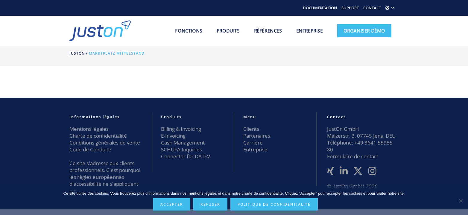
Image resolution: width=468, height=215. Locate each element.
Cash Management (183, 142)
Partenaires (256, 135)
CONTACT (372, 7)
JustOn (77, 53)
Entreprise (255, 149)
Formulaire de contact (352, 156)
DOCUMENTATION (320, 7)
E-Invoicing (173, 135)
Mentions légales (89, 128)
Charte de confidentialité (98, 135)
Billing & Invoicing (181, 128)
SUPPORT (350, 7)
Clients (251, 128)
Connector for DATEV (185, 156)
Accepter (171, 204)
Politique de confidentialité (274, 204)
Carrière (253, 142)
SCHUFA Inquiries (181, 149)
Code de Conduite (90, 149)
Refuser (210, 204)
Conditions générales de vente (104, 142)
